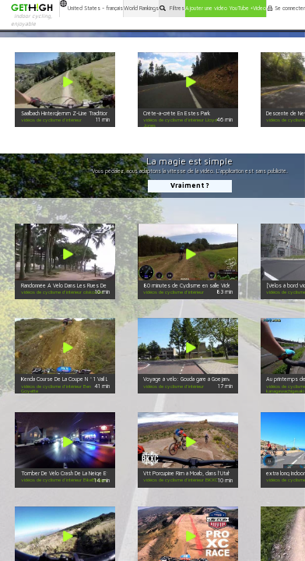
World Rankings (141, 8)
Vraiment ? (189, 185)
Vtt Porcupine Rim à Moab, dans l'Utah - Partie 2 (198, 473)
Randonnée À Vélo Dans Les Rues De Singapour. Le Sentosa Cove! (98, 285)
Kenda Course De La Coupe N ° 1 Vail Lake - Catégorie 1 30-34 (93, 379)
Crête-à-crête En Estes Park (176, 113)
